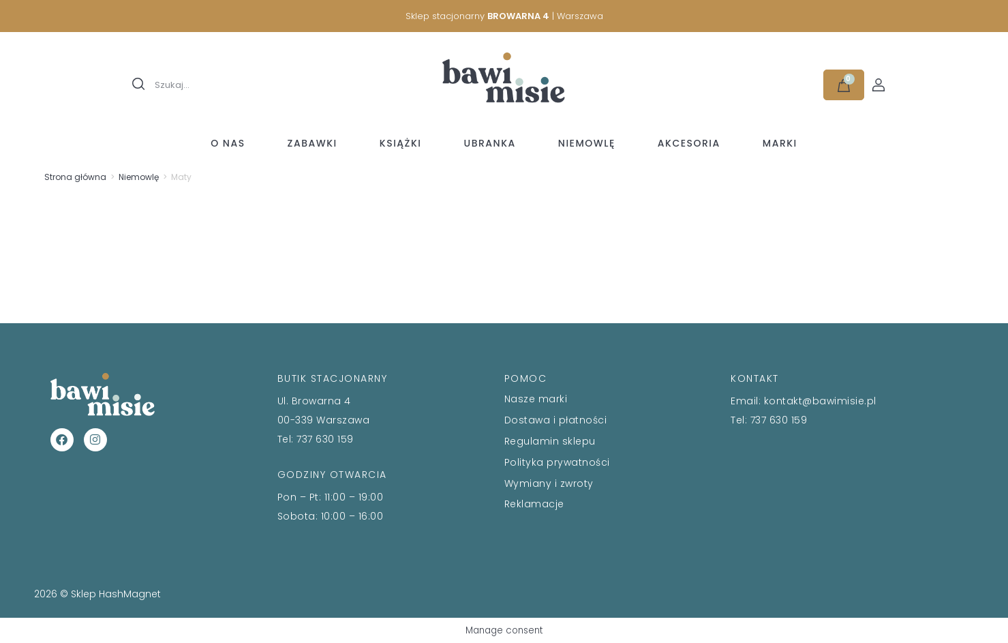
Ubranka (489, 143)
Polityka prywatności (557, 462)
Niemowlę (586, 143)
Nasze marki (536, 399)
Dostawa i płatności (555, 420)
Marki (780, 143)
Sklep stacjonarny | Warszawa (504, 16)
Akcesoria (689, 143)
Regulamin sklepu (550, 441)
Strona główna (75, 177)
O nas (228, 143)
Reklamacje (534, 504)
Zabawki (312, 143)
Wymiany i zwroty (549, 483)
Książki (401, 143)
